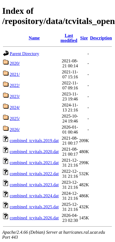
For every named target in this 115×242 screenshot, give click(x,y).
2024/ (15, 107)
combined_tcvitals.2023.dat (34, 184)
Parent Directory (24, 53)
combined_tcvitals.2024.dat (34, 195)
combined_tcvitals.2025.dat (34, 206)
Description (101, 38)
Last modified (68, 38)
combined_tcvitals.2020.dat (34, 151)
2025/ (15, 118)
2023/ (15, 96)
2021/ (15, 74)
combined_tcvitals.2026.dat (34, 218)
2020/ (15, 63)
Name (34, 38)
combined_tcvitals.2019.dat (34, 140)
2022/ (15, 85)
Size (84, 38)
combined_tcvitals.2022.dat (34, 173)
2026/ (15, 129)
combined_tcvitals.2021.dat (34, 162)
